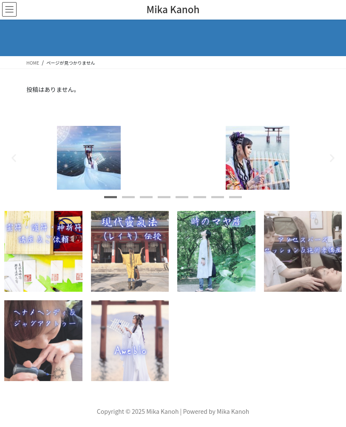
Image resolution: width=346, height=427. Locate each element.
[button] (14, 158)
